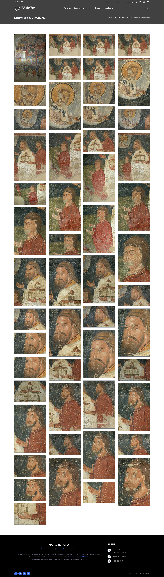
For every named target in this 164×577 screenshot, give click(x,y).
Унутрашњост (119, 18)
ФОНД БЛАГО (18, 2)
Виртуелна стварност (82, 8)
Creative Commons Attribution (78, 557)
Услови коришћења (70, 549)
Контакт (116, 2)
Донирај (59, 549)
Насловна (44, 549)
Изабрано (109, 8)
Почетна (67, 8)
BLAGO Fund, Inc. (144, 573)
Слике (97, 8)
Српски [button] (107, 2)
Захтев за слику (128, 2)
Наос (128, 18)
